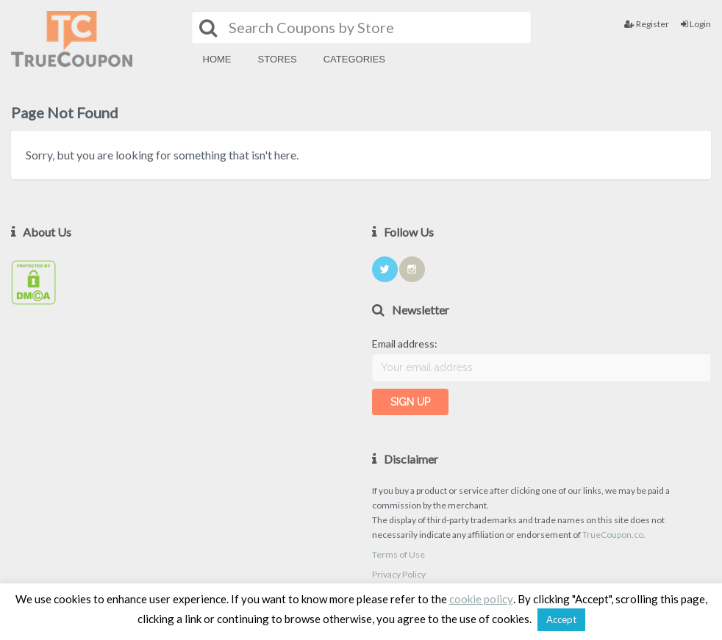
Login (696, 23)
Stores (277, 59)
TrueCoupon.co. (614, 534)
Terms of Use (398, 554)
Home (217, 59)
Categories (354, 59)
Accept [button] (561, 619)
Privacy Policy (399, 574)
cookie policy (481, 598)
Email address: (404, 343)
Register (646, 23)
